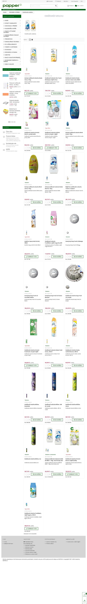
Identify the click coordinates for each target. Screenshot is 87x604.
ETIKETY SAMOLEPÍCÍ (10, 23)
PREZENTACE (8, 39)
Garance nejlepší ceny (50, 568)
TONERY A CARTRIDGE (10, 47)
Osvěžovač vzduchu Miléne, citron (73, 420)
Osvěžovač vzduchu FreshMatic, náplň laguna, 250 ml (32, 540)
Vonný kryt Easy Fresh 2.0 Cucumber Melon (31, 301)
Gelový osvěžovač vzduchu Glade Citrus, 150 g (33, 79)
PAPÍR (6, 20)
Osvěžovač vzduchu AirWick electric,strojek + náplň (52, 133)
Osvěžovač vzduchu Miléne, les (32, 479)
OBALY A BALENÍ (9, 64)
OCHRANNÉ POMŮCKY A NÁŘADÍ (11, 61)
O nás (5, 568)
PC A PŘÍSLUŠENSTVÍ (10, 44)
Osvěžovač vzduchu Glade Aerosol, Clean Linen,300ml (73, 79)
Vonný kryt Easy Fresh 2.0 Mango (74, 241)
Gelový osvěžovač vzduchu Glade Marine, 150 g (54, 187)
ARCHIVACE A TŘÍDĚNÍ (10, 25)
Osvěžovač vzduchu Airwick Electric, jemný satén (31, 133)
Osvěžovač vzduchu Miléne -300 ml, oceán (53, 420)
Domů (5, 1)
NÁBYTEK (7, 55)
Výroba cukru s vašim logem (73, 568)
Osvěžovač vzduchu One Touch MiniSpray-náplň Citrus (53, 79)
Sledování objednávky (29, 571)
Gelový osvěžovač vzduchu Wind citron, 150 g (33, 187)
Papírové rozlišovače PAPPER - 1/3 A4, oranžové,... (15, 93)
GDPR (8, 149)
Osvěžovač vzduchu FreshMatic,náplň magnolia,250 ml (53, 243)
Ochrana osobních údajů (30, 578)
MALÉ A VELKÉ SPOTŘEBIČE (12, 57)
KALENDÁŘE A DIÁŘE (10, 28)
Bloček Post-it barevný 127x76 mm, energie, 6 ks (14, 110)
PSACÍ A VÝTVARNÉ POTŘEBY (9, 32)
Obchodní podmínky (29, 576)
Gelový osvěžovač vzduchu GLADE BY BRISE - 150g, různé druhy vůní (54, 480)
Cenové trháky (7, 69)
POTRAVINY (7, 49)
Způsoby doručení (28, 573)
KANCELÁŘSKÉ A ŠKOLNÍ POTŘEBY (11, 35)
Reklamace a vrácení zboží (30, 580)
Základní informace (8, 569)
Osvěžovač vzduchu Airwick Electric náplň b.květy (73, 480)
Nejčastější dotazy (28, 568)
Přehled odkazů (49, 569)
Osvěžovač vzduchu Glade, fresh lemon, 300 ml (53, 361)
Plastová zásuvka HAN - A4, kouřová (14, 101)
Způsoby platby (28, 575)
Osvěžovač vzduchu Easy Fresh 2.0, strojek (74, 301)
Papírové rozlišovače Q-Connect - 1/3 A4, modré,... (15, 74)
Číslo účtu (9, 132)
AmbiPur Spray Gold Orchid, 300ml (32, 242)
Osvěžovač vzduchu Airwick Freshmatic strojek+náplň (31, 361)
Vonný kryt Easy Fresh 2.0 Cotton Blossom (53, 301)
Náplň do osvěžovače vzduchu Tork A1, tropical (74, 187)
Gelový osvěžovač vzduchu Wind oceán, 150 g (74, 133)
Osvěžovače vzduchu (30, 34)
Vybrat (26, 39)
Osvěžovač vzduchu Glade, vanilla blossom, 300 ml (73, 361)
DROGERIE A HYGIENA (10, 52)
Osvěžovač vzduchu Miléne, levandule (31, 420)
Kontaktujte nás (11, 143)
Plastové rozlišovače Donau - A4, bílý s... (14, 83)
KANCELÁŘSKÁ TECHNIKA (11, 41)
